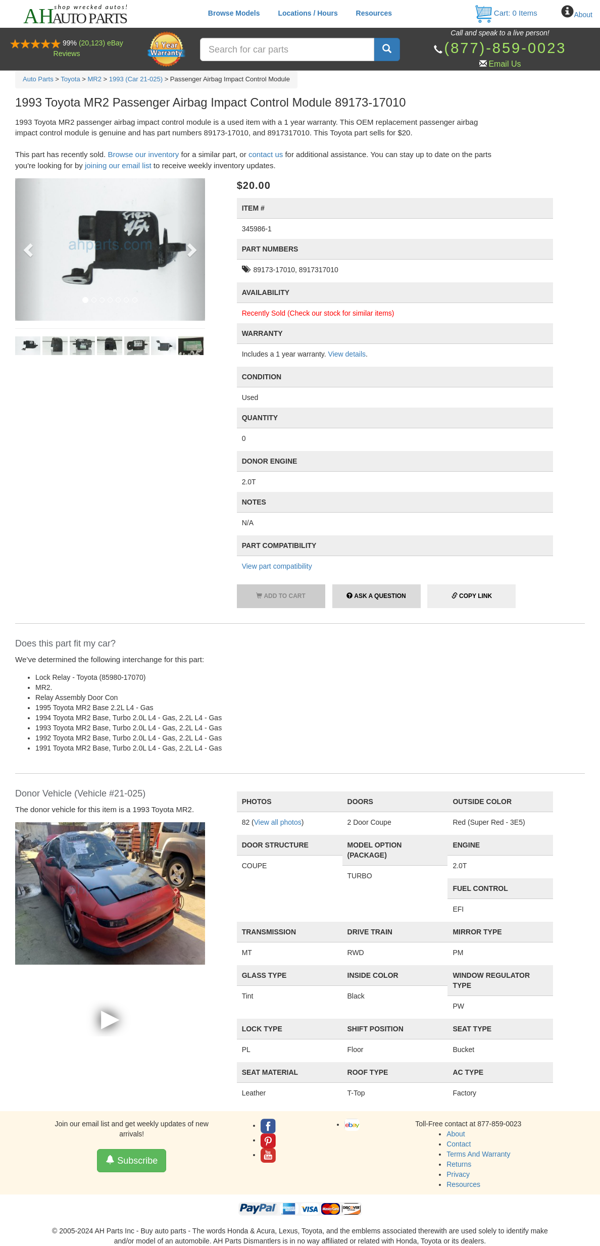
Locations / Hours (307, 13)
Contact (458, 1144)
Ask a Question (376, 596)
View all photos (278, 822)
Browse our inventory (143, 154)
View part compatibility (277, 566)
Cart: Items (505, 13)
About (583, 15)
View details (347, 354)
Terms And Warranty (478, 1154)
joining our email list (118, 165)
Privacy (458, 1174)
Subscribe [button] (132, 1160)
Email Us (504, 64)
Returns (458, 1164)
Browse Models (234, 13)
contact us (265, 154)
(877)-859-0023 (505, 48)
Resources (374, 13)
